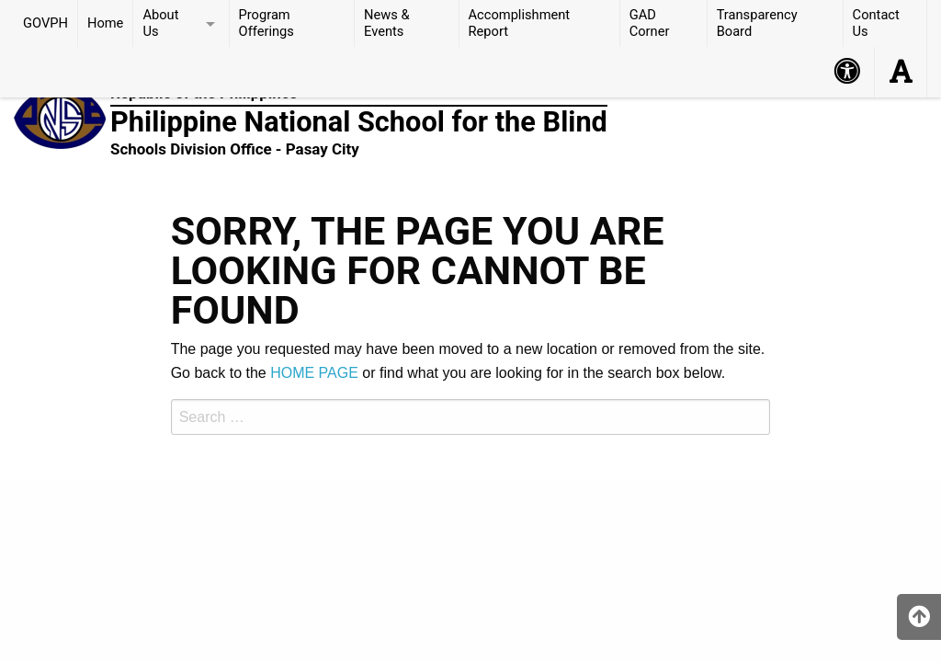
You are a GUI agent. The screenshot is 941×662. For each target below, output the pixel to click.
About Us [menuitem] (160, 23)
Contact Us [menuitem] (876, 23)
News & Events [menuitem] (387, 23)
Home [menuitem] (105, 23)
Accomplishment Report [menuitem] (520, 23)
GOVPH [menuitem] (45, 23)
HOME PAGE (314, 373)
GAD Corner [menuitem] (649, 23)
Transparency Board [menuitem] (757, 23)
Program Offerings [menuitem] (266, 23)
